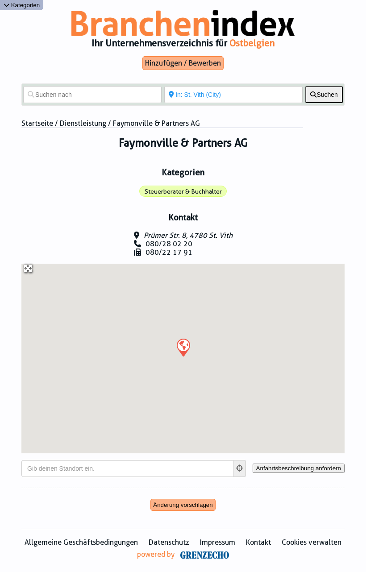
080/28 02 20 (169, 244)
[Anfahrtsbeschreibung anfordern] (299, 468)
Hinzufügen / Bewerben (183, 63)
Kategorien (22, 5)
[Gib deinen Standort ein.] (127, 468)
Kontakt (258, 542)
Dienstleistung (83, 123)
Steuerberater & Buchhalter (183, 191)
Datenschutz (169, 542)
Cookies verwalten (311, 542)
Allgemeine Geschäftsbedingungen (81, 542)
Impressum (217, 542)
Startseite (37, 123)
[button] (183, 347)
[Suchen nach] (92, 94)
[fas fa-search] (324, 94)
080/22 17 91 (169, 252)
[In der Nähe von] (233, 94)
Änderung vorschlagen (182, 505)
